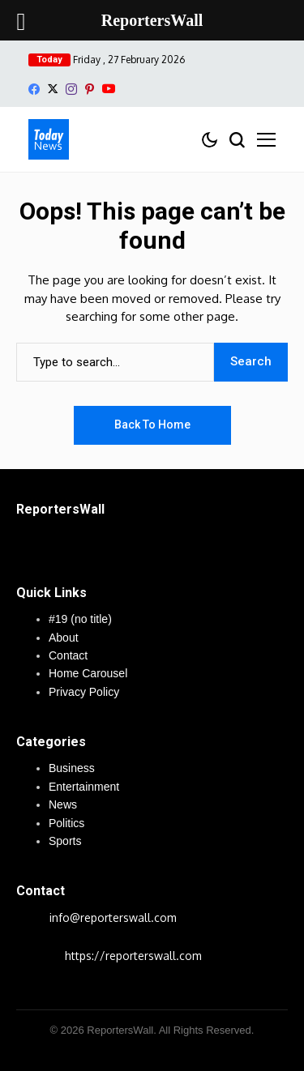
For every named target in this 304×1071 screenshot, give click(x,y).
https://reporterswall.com (133, 955)
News (63, 804)
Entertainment (84, 786)
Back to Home (152, 424)
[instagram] (71, 89)
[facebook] (34, 89)
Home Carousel (88, 673)
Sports (65, 840)
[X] (53, 88)
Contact (68, 655)
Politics (66, 823)
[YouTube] (108, 88)
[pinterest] (89, 89)
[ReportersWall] (48, 139)
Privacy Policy (84, 691)
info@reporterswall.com (113, 917)
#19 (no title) (80, 618)
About (64, 637)
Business (72, 768)
